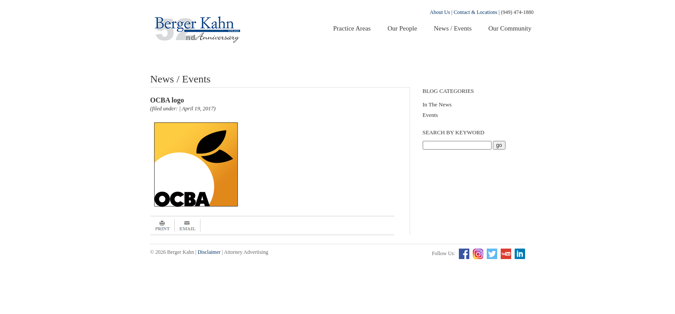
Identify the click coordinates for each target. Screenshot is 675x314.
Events (430, 115)
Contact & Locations (475, 12)
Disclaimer (208, 252)
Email (187, 225)
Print (162, 225)
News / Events (453, 28)
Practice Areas (351, 28)
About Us (440, 12)
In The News (437, 104)
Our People (402, 28)
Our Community (510, 28)
